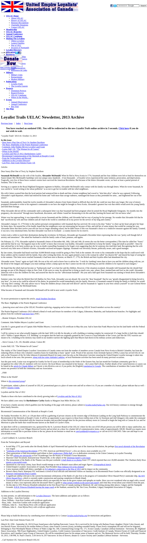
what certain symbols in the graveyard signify (81, 483)
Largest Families (17, 43)
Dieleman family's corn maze (78, 458)
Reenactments (16, 77)
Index (18, 123)
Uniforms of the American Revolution (22, 451)
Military (9, 72)
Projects (9, 88)
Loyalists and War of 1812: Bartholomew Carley (21, 154)
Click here (124, 128)
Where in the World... (19, 97)
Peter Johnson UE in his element (70, 467)
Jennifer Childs (13, 388)
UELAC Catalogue (14, 36)
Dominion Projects (18, 91)
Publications (11, 82)
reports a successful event (16, 462)
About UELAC (17, 18)
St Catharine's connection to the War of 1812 (63, 469)
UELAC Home (12, 16)
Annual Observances (19, 102)
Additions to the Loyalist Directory (16, 160)
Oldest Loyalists (17, 41)
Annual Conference (14, 34)
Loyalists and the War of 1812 (13, 392)
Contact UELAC (17, 27)
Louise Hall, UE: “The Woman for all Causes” (20, 149)
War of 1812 (16, 45)
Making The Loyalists (15, 39)
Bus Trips (15, 106)
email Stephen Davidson (45, 299)
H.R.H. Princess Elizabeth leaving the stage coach (34, 487)
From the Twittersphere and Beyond (16, 158)
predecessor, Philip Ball (62, 453)
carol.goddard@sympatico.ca (87, 431)
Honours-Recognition (19, 23)
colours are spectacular (22, 455)
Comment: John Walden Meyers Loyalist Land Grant (23, 147)
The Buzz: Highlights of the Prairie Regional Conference (25, 145)
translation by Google (92, 366)
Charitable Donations (19, 25)
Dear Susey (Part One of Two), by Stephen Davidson (23, 142)
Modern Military (17, 79)
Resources (10, 54)
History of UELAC (18, 20)
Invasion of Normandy (20, 48)
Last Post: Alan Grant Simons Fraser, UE (18, 163)
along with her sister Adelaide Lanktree (49, 357)
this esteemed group (17, 381)
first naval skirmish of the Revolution (130, 446)
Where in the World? (10, 151)
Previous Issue (7, 123)
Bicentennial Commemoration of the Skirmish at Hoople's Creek (28, 156)
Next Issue (28, 123)
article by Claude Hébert (23, 366)
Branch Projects (17, 93)
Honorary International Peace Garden (21, 474)
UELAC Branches (14, 32)
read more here (28, 314)
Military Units (16, 75)
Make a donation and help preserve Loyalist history (11, 67)
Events (9, 100)
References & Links (19, 70)
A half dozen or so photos (71, 460)
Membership (11, 29)
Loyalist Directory (14, 50)
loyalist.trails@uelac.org (95, 405)
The (19, 86)
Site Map (10, 109)
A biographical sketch (102, 464)
